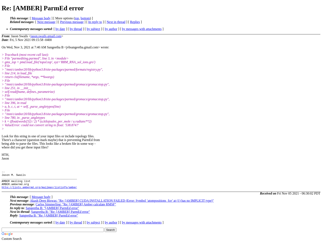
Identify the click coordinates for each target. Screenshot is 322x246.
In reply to (95, 22)
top (77, 18)
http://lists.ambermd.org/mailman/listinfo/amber (39, 191)
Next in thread (116, 22)
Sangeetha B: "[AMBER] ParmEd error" (52, 211)
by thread (76, 29)
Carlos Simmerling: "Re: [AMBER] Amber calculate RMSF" (76, 208)
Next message (46, 22)
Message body (41, 18)
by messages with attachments (142, 29)
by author (111, 29)
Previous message (72, 22)
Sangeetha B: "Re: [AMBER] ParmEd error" (60, 215)
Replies (135, 22)
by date (60, 29)
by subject (93, 29)
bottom (85, 18)
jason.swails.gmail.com (46, 36)
